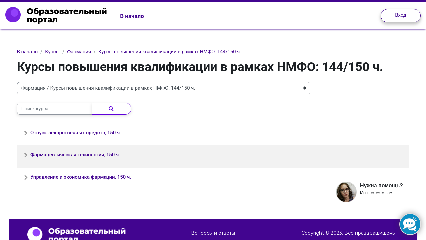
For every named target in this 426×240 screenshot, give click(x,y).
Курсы (59, 52)
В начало (34, 52)
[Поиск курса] (61, 109)
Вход (400, 15)
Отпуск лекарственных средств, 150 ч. (82, 133)
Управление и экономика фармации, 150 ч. (87, 177)
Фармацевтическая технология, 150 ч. (82, 155)
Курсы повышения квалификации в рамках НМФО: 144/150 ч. (178, 52)
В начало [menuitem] (132, 16)
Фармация (86, 52)
